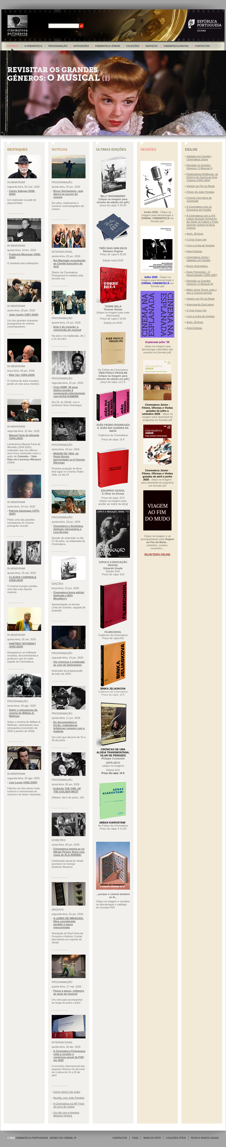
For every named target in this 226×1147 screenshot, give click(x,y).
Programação (57, 46)
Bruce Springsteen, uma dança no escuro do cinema (68, 194)
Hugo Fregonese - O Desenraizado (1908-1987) (202, 273)
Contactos (202, 46)
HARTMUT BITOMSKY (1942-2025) (22, 645)
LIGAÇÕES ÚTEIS (176, 1138)
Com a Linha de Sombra (200, 245)
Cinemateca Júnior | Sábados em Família (198, 259)
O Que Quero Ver (197, 239)
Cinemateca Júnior (107, 46)
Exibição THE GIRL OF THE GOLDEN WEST (67, 790)
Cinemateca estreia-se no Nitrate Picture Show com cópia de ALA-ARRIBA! (69, 851)
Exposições (81, 46)
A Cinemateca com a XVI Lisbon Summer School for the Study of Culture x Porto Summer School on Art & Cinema (202, 221)
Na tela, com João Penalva (68, 1097)
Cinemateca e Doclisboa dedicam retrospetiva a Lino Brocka (68, 529)
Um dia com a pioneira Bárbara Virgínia (66, 1114)
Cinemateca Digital (176, 46)
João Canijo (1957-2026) (23, 314)
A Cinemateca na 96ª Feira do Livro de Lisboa (68, 1105)
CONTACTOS (120, 1138)
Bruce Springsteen (197, 266)
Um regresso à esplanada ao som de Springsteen (69, 663)
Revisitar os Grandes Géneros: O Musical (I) (200, 167)
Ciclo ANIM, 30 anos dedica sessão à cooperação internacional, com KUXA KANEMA (69, 392)
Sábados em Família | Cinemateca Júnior (199, 158)
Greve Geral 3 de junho (66, 1091)
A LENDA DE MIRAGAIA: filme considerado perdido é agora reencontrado (68, 923)
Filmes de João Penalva (200, 192)
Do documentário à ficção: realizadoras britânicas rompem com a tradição (69, 727)
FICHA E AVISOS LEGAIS (205, 1138)
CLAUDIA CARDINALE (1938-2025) (22, 579)
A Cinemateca (33, 46)
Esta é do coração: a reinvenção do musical (67, 328)
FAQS (135, 1138)
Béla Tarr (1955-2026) (22, 374)
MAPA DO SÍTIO (152, 1138)
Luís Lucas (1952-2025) (23, 782)
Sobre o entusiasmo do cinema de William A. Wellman (23, 713)
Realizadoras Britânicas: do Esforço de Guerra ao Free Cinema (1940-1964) (202, 177)
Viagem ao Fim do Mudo (201, 186)
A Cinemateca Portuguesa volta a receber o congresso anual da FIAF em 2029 (69, 1056)
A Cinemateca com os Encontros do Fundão (199, 208)
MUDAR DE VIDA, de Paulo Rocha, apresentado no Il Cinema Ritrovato (69, 458)
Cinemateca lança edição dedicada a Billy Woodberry (68, 595)
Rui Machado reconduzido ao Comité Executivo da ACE (69, 263)
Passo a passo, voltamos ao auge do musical (68, 992)
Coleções (132, 46)
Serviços (151, 46)
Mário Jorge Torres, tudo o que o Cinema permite (202, 291)
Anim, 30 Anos (195, 233)
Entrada (12, 46)
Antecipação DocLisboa (200, 304)
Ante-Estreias (194, 251)
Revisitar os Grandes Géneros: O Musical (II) (200, 282)
